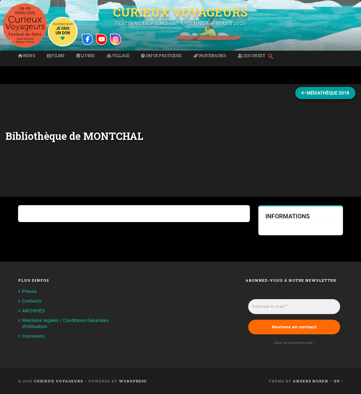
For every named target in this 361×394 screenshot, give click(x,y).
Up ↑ (338, 381)
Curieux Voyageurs (180, 12)
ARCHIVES (33, 311)
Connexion (33, 336)
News (26, 55)
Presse (29, 291)
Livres (85, 55)
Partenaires (209, 55)
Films (56, 55)
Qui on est (251, 55)
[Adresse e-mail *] (294, 306)
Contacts (31, 301)
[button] (272, 57)
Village (118, 55)
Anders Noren (310, 381)
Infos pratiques (161, 55)
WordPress (132, 381)
